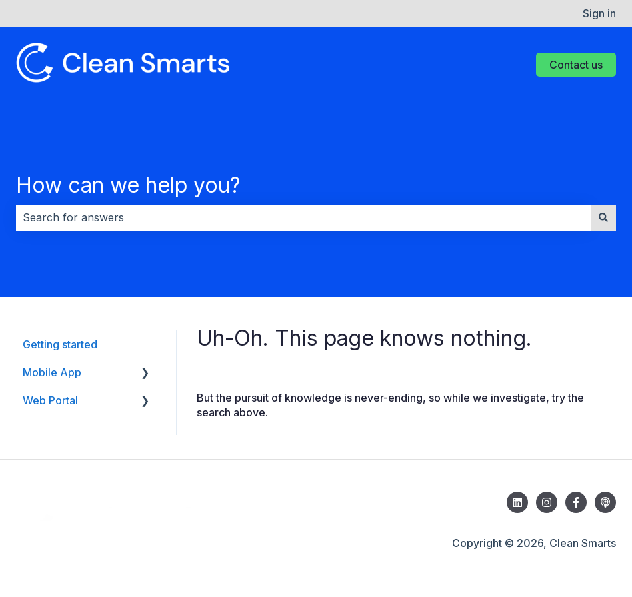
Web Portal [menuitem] (50, 400)
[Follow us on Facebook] (576, 502)
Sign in (599, 13)
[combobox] (303, 217)
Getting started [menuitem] (60, 344)
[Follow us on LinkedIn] (517, 502)
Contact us (576, 64)
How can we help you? (128, 185)
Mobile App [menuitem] (52, 372)
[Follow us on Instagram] (546, 502)
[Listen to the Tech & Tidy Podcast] (605, 502)
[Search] (603, 217)
